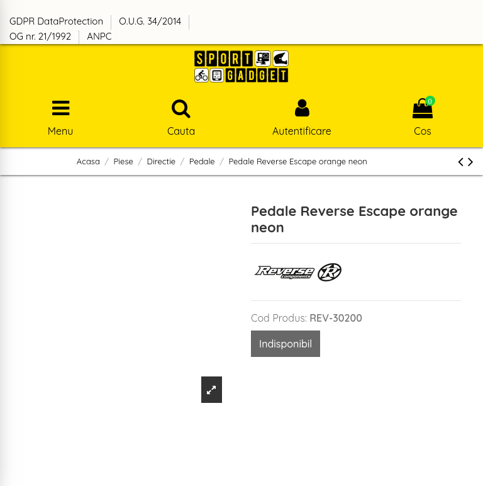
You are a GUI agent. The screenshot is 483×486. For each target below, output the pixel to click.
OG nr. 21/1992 (41, 36)
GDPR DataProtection (57, 21)
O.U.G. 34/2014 (151, 21)
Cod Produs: (279, 318)
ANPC (99, 36)
